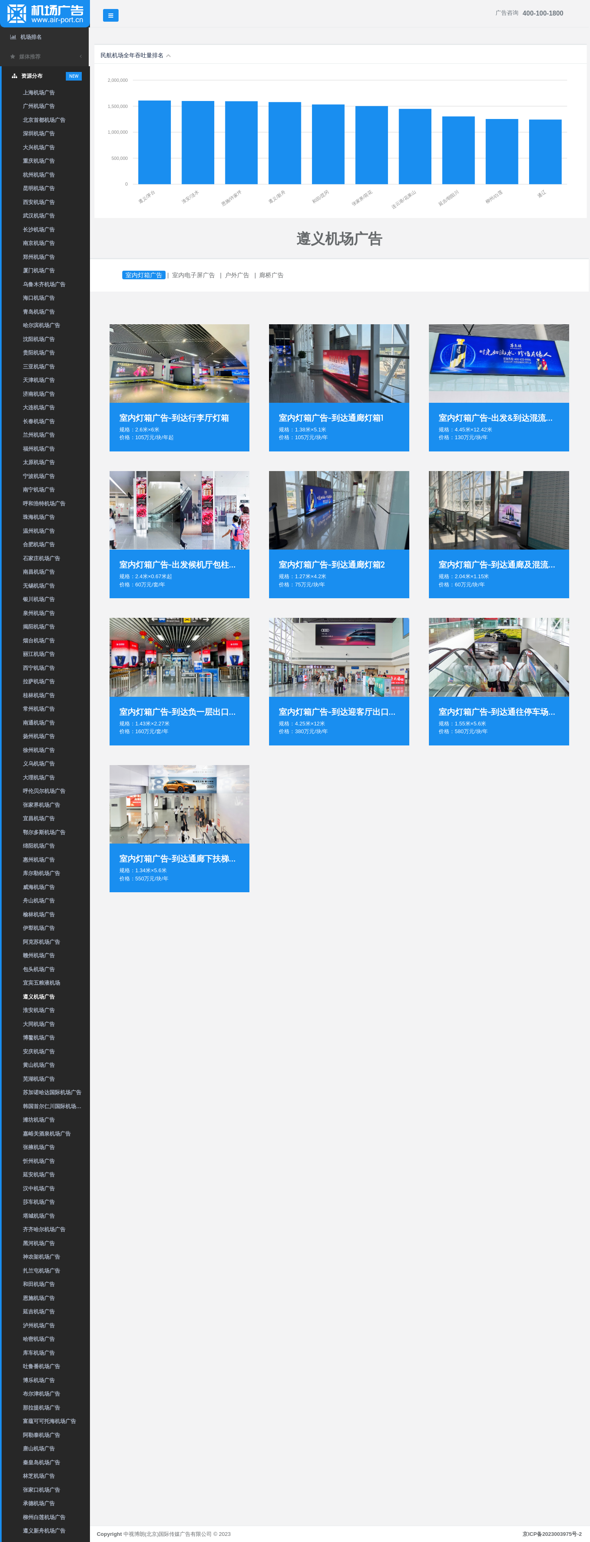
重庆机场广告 (39, 161)
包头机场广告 (39, 969)
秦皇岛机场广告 (41, 1462)
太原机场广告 (39, 462)
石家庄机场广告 (41, 558)
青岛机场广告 (39, 312)
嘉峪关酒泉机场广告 (47, 1134)
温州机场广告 (39, 531)
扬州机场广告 (39, 736)
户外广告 (238, 275)
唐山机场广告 (39, 1448)
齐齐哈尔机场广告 (44, 1229)
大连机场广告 (39, 407)
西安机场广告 (39, 202)
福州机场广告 (39, 449)
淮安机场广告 (39, 1010)
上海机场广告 (39, 93)
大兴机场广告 (39, 147)
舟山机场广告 (39, 901)
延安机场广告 (39, 1175)
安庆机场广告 (39, 1051)
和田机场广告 (39, 1284)
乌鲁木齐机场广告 (44, 284)
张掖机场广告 (39, 1147)
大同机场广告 (39, 1024)
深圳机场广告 (39, 133)
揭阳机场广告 (39, 627)
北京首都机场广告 (44, 120)
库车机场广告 (39, 1353)
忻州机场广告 (39, 1161)
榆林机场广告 (39, 914)
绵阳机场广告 (39, 846)
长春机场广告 (39, 421)
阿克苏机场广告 (41, 942)
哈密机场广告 (39, 1339)
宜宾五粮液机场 (41, 983)
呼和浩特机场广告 (44, 504)
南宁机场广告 (39, 490)
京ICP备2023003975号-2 (552, 1534)
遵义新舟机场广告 (44, 1531)
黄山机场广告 (39, 1065)
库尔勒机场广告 (41, 873)
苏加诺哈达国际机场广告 (52, 1092)
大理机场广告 (39, 777)
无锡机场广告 (39, 586)
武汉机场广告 (39, 216)
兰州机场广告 (39, 435)
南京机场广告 (39, 243)
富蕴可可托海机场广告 (49, 1421)
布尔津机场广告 (41, 1394)
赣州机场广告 (39, 955)
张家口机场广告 (41, 1490)
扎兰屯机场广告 (41, 1271)
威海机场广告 (39, 887)
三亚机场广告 (39, 367)
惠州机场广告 (39, 860)
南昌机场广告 (39, 572)
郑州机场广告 (39, 257)
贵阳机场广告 (39, 353)
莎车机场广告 (39, 1202)
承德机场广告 (39, 1503)
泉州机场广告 (39, 613)
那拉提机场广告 (41, 1408)
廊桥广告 (272, 275)
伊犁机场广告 (39, 928)
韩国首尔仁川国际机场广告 (55, 1106)
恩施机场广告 (39, 1298)
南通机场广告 (39, 723)
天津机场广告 (39, 380)
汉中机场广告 (39, 1188)
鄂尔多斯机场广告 (44, 832)
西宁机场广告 (39, 668)
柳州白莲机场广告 (44, 1517)
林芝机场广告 (39, 1476)
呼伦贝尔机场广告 (44, 791)
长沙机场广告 (39, 230)
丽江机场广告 (39, 654)
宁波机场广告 (39, 476)
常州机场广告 (39, 709)
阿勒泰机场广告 (41, 1435)
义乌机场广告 (39, 764)
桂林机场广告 (39, 695)
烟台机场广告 (39, 640)
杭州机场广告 (39, 175)
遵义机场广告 (39, 997)
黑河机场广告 (39, 1243)
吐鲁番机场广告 (41, 1366)
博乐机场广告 (39, 1380)
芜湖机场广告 (39, 1079)
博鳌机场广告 (39, 1038)
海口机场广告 (39, 298)
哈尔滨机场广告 (41, 325)
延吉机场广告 (39, 1312)
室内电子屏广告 (194, 275)
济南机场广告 (39, 394)
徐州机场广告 (39, 750)
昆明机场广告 (39, 188)
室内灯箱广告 (145, 275)
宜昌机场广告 (39, 818)
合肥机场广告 (39, 544)
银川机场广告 (39, 599)
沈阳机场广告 (39, 339)
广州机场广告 (39, 106)
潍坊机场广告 (39, 1120)
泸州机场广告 (39, 1325)
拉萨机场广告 (39, 681)
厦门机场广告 (39, 270)
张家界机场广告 (41, 805)
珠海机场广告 (39, 517)
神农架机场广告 (41, 1257)
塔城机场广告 (39, 1216)
